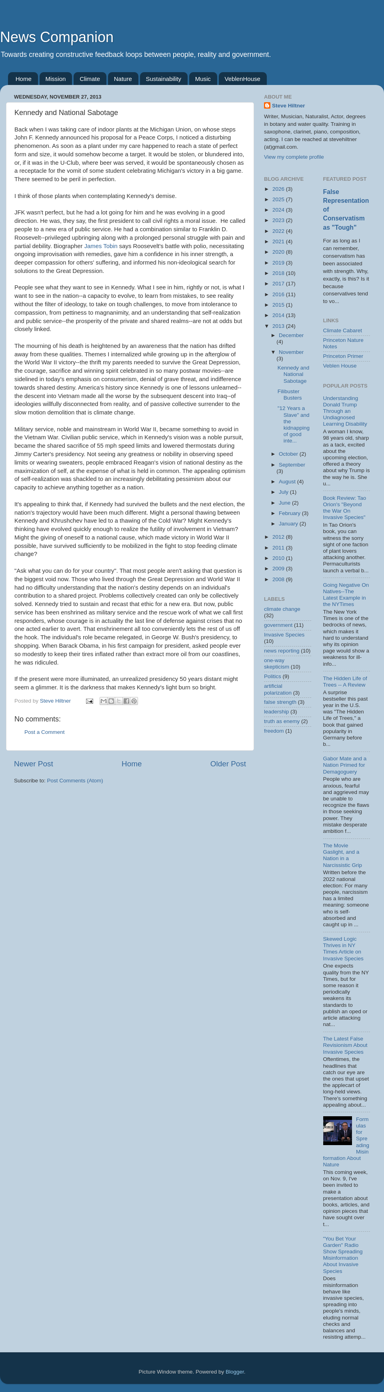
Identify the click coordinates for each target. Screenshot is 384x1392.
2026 (279, 189)
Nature (123, 78)
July (284, 492)
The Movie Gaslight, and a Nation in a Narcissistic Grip (342, 855)
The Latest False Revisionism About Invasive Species (345, 1045)
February (290, 513)
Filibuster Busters (290, 394)
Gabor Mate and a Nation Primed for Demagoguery (345, 765)
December (291, 335)
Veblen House (340, 366)
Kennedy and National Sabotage (294, 374)
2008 (279, 579)
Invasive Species (284, 635)
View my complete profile (294, 157)
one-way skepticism (276, 663)
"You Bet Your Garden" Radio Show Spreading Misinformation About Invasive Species (343, 1255)
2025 (279, 199)
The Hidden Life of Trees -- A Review (345, 681)
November (291, 352)
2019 (279, 263)
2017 (279, 284)
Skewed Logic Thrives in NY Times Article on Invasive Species (343, 949)
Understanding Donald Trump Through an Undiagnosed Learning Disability (345, 411)
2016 (279, 294)
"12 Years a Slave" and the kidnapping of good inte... (294, 424)
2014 (279, 315)
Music (203, 78)
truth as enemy (282, 721)
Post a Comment (44, 732)
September (292, 465)
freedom (274, 731)
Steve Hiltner (288, 106)
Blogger (235, 1372)
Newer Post (33, 764)
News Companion (57, 37)
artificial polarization (278, 689)
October (289, 454)
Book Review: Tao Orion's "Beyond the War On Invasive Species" (344, 508)
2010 (279, 558)
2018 (279, 273)
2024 (279, 210)
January (289, 524)
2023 (279, 220)
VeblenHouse (242, 78)
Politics (272, 676)
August (288, 482)
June (285, 503)
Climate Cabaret (342, 330)
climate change (282, 609)
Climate (90, 78)
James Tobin (101, 246)
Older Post (228, 764)
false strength (280, 702)
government (278, 625)
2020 (279, 252)
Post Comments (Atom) (75, 781)
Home (24, 78)
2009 (279, 569)
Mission (56, 78)
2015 (279, 305)
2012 (279, 537)
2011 (279, 548)
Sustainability (163, 78)
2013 (279, 326)
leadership (276, 712)
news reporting (282, 651)
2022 (279, 231)
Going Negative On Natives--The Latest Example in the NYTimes (346, 595)
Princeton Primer (343, 356)
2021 (279, 241)
